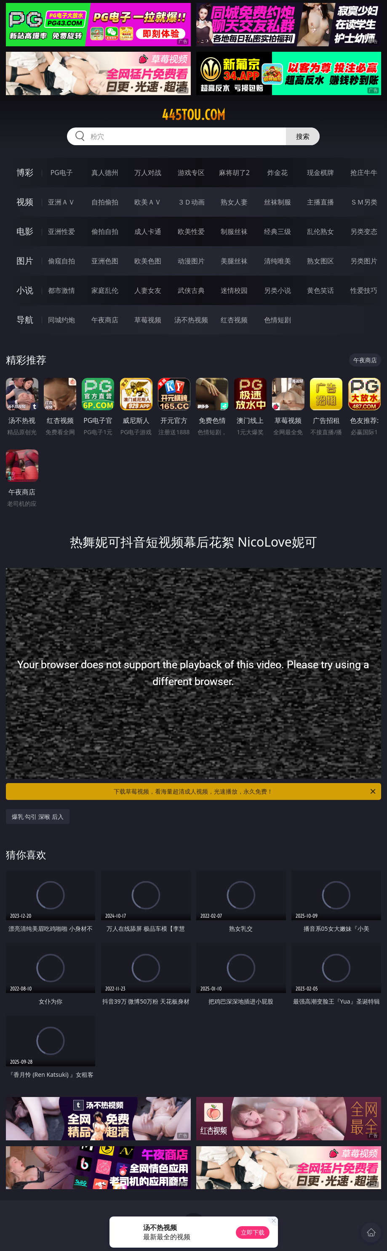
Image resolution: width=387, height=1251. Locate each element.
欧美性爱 (191, 231)
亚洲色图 (104, 261)
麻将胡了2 (234, 172)
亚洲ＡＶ (61, 202)
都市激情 (61, 290)
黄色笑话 (320, 290)
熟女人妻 (234, 202)
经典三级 (277, 231)
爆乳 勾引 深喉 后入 (38, 817)
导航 (24, 319)
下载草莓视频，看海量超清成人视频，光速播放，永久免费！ (245, 791)
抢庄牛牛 (363, 172)
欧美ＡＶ (147, 202)
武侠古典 (191, 290)
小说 (24, 290)
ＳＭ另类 (363, 202)
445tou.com (193, 114)
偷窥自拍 (61, 261)
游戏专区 (191, 172)
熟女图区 (320, 261)
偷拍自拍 (104, 231)
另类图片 (363, 261)
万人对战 (147, 172)
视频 (24, 201)
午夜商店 (104, 319)
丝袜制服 (277, 202)
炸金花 (277, 172)
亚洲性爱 (61, 231)
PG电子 (62, 172)
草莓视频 (147, 319)
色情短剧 (277, 319)
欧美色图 (147, 261)
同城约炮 (61, 319)
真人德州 (104, 172)
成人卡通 (147, 231)
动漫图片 (191, 261)
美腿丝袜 (234, 261)
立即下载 (252, 1232)
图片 (24, 260)
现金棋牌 (320, 172)
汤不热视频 (191, 319)
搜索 (303, 136)
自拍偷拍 (104, 202)
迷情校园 (234, 290)
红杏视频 (234, 319)
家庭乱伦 (104, 290)
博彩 (24, 172)
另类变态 (363, 231)
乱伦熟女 (320, 231)
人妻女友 (147, 290)
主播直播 (320, 202)
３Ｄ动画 (191, 202)
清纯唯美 (277, 261)
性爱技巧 (363, 290)
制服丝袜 (234, 231)
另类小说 (277, 290)
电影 (24, 231)
